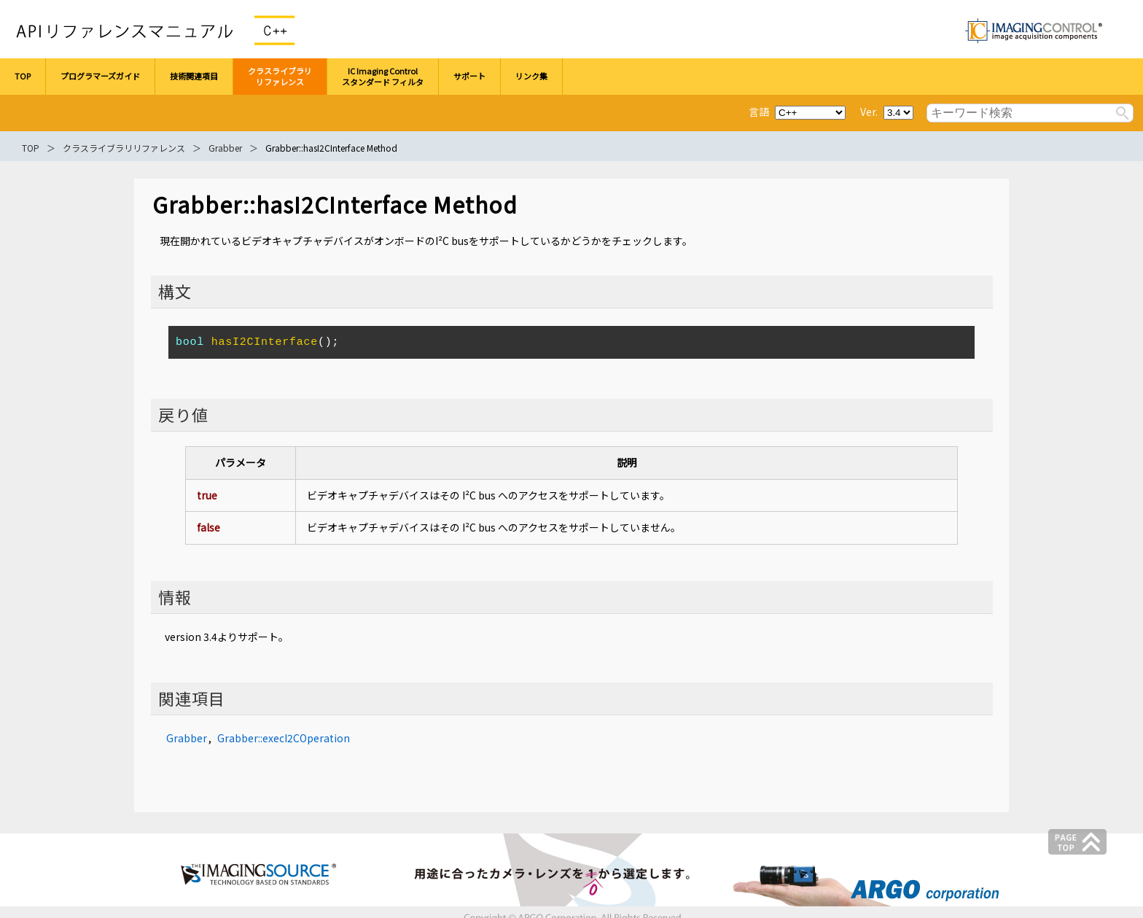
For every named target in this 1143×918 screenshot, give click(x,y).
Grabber (225, 147)
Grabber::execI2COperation (283, 738)
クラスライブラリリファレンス (124, 147)
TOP (30, 147)
